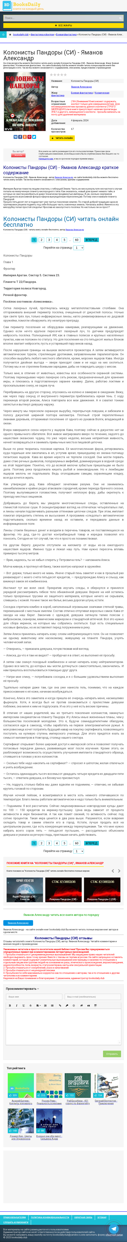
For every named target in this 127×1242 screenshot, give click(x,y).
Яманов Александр (81, 87)
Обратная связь (83, 1217)
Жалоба (18, 155)
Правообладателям (14, 1217)
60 (76, 240)
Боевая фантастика (82, 92)
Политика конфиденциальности (50, 1217)
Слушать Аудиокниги (15, 1222)
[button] (10, 1005)
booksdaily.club (25, 6)
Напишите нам (46, 158)
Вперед (91, 240)
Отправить (112, 1054)
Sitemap (101, 1217)
